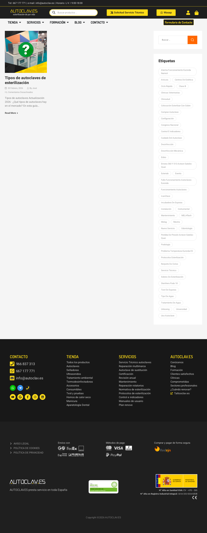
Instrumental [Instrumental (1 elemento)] (184, 209)
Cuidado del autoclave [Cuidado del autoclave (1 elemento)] (171, 137)
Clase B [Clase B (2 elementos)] (182, 86)
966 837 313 (25, 364)
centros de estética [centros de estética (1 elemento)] (184, 79)
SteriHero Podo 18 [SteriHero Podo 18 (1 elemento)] (169, 283)
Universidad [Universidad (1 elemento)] (181, 309)
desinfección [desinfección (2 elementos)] (167, 144)
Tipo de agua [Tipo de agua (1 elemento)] (167, 296)
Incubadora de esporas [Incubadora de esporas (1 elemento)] (171, 202)
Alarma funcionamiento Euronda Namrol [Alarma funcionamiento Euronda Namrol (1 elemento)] (176, 72)
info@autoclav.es (29, 378)
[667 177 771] (12, 371)
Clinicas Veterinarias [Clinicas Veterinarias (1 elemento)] (170, 92)
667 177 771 (25, 371)
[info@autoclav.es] (12, 378)
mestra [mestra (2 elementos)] (176, 221)
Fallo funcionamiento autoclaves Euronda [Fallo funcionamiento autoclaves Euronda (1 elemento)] (176, 181)
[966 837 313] (12, 364)
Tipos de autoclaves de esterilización (25, 80)
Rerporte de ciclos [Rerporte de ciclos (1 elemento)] (169, 263)
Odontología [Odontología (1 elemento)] (186, 228)
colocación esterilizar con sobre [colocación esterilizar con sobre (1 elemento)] (176, 105)
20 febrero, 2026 (15, 88)
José (34, 88)
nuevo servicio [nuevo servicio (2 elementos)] (168, 228)
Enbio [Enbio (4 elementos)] (163, 157)
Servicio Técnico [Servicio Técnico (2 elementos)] (168, 270)
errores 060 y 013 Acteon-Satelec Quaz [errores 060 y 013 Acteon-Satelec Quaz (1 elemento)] (176, 165)
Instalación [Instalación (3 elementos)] (166, 209)
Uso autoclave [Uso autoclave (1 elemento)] (167, 315)
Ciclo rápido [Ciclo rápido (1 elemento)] (166, 86)
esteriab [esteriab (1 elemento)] (165, 173)
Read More (10, 113)
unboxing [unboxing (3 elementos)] (165, 309)
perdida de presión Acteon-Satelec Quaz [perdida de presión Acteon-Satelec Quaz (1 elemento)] (177, 236)
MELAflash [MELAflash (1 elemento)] (186, 215)
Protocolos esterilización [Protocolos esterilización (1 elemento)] (172, 257)
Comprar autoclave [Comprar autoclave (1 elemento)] (170, 112)
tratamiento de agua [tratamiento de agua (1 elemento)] (171, 302)
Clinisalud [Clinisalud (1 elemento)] (165, 99)
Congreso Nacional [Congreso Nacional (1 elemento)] (169, 125)
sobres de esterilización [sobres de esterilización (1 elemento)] (172, 276)
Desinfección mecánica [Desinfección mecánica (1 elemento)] (172, 150)
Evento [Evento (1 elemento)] (178, 173)
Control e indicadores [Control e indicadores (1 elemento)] (170, 131)
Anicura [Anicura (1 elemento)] (164, 79)
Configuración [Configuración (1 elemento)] (167, 118)
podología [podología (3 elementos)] (165, 244)
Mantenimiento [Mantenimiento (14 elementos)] (168, 215)
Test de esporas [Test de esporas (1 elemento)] (168, 289)
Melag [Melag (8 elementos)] (164, 221)
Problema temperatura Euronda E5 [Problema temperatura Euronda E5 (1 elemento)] (177, 251)
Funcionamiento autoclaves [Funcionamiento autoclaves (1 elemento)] (174, 189)
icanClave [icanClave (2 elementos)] (165, 196)
